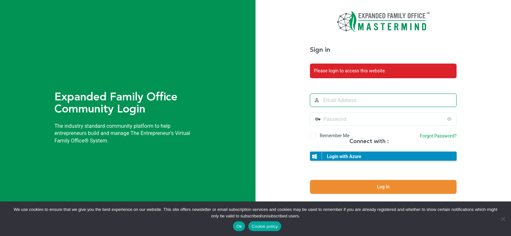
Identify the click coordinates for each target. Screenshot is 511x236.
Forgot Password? (438, 136)
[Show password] (450, 118)
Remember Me (334, 135)
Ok (239, 226)
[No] (503, 218)
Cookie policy (265, 226)
